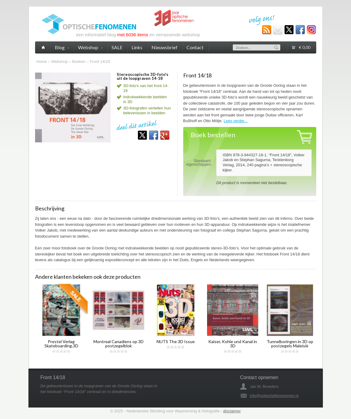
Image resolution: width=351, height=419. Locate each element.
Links (137, 47)
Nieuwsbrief (164, 47)
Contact (195, 47)
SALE (117, 47)
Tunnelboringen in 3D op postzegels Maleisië (290, 343)
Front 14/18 (100, 61)
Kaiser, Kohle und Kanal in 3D (232, 343)
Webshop (59, 61)
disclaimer (232, 411)
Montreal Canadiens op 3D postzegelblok (118, 343)
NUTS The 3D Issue (176, 341)
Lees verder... (236, 121)
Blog (62, 47)
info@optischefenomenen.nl (274, 395)
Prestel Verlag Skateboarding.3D (61, 343)
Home (42, 61)
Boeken (79, 61)
